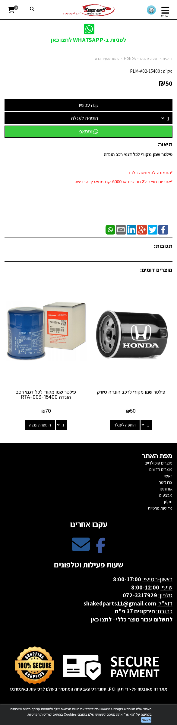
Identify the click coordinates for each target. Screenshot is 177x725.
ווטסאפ (88, 131)
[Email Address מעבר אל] (81, 549)
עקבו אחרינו (88, 524)
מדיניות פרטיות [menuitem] (160, 508)
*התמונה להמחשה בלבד (150, 172)
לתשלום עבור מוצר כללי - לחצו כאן (131, 619)
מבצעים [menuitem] (165, 495)
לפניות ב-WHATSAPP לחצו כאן (88, 40)
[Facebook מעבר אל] (101, 549)
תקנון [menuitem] (168, 501)
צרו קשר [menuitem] (165, 482)
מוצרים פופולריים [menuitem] (158, 463)
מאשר (146, 720)
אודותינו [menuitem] (166, 489)
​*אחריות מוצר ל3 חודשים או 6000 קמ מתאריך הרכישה (123, 181)
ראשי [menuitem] (168, 476)
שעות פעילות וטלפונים (88, 564)
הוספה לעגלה (84, 118)
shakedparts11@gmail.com (120, 603)
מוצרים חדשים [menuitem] (160, 469)
